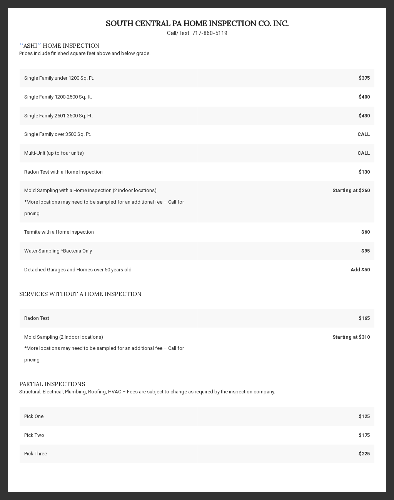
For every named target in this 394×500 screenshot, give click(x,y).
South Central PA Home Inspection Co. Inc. (197, 23)
